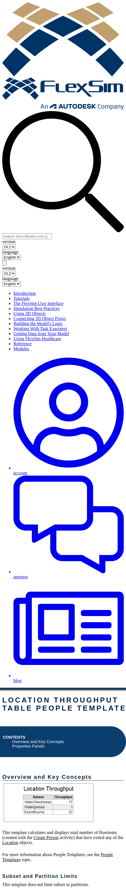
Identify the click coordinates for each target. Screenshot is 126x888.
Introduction (24, 293)
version (8, 241)
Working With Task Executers (40, 328)
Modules (21, 348)
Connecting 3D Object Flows (39, 318)
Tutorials (21, 298)
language (10, 252)
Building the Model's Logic (38, 323)
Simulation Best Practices (36, 308)
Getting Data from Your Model (41, 333)
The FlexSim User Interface (38, 303)
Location (10, 842)
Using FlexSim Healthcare (37, 338)
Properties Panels (28, 746)
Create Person (46, 837)
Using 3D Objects (29, 313)
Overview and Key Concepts (38, 741)
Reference (22, 343)
